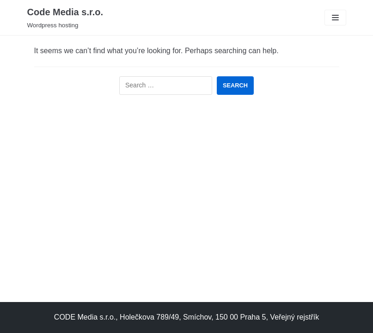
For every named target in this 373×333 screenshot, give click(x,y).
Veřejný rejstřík (294, 317)
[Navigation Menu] (335, 17)
